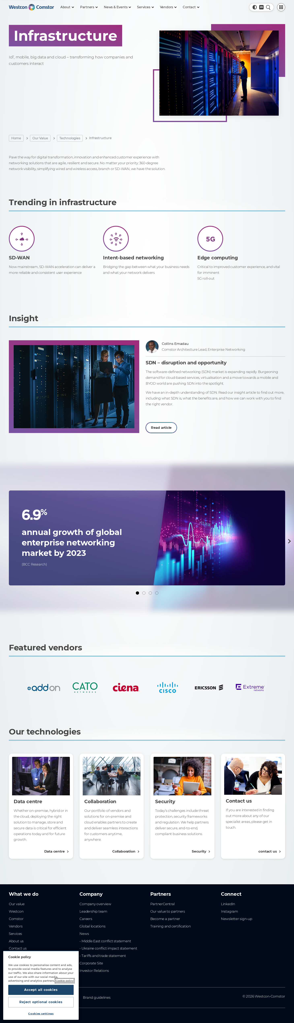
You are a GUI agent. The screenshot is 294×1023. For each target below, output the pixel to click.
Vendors (16, 926)
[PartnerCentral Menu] (281, 7)
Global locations (92, 926)
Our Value (40, 138)
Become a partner (165, 919)
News (84, 934)
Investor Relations (94, 971)
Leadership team (93, 911)
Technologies (69, 138)
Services (15, 934)
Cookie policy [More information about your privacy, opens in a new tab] (64, 980)
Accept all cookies (41, 990)
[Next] (288, 541)
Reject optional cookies (40, 1002)
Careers (85, 919)
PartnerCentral (162, 904)
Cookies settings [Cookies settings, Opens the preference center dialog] (41, 1013)
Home (16, 138)
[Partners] (88, 7)
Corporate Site (91, 963)
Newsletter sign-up (236, 919)
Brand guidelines (96, 997)
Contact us (18, 948)
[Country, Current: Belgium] (261, 7)
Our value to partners (167, 911)
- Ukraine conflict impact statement (108, 948)
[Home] (31, 7)
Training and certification (170, 926)
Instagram (229, 911)
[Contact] (191, 7)
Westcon (16, 911)
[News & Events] (117, 7)
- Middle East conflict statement (105, 941)
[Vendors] (168, 7)
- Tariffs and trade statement (102, 956)
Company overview (95, 904)
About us (16, 941)
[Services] (145, 7)
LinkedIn (228, 904)
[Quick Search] (268, 7)
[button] (255, 7)
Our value (17, 904)
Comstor (16, 919)
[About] (67, 7)
